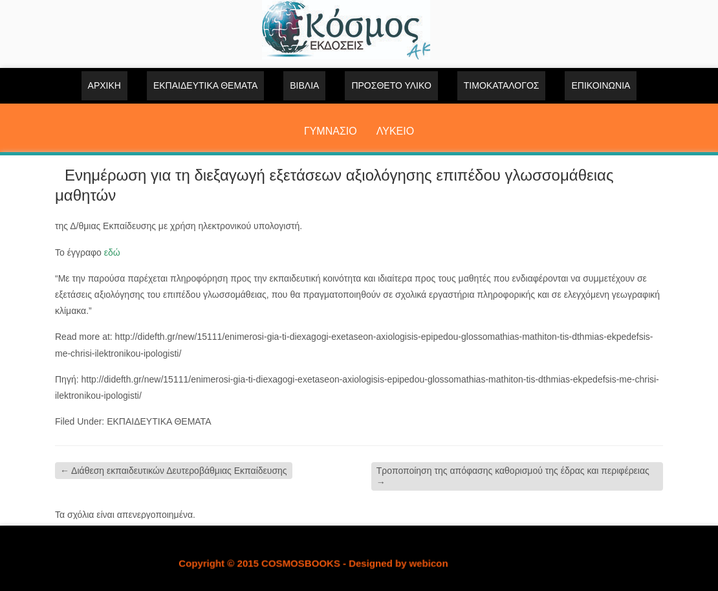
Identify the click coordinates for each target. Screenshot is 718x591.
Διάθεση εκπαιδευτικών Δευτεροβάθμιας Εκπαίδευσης (173, 470)
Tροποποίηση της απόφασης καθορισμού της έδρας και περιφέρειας (512, 476)
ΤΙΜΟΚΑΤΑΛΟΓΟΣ (501, 85)
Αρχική (104, 85)
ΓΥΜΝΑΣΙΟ (330, 131)
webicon (428, 563)
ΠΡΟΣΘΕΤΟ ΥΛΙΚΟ (391, 85)
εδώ (112, 252)
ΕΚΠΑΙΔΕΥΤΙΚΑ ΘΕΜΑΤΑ (205, 85)
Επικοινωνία (600, 85)
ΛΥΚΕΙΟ (395, 131)
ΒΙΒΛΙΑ (304, 85)
